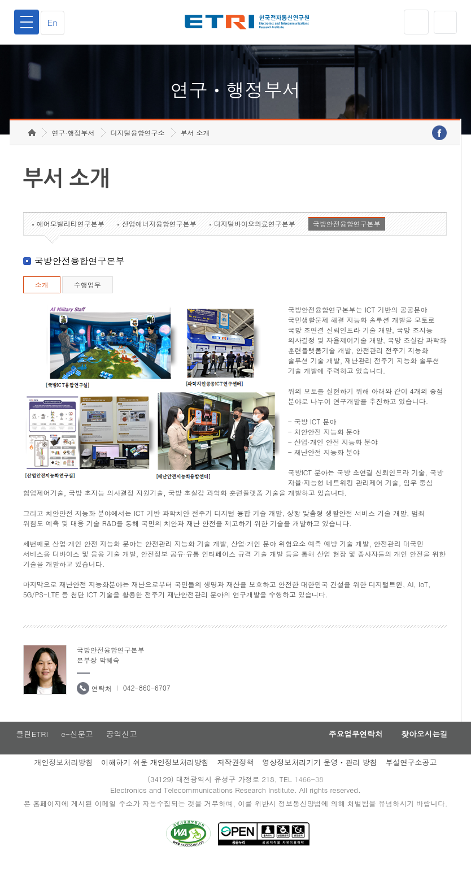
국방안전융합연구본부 (347, 241)
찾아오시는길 (421, 752)
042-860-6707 (147, 705)
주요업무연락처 (346, 752)
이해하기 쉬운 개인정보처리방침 (155, 780)
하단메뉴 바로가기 (0, 0)
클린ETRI (30, 752)
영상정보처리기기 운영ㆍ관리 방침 (319, 780)
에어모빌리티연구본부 (70, 241)
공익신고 (123, 752)
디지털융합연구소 (138, 150)
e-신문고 (77, 752)
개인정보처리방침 (63, 780)
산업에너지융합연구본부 (159, 241)
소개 (42, 302)
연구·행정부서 (73, 150)
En (55, 22)
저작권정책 (235, 780)
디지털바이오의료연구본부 (254, 241)
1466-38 (311, 798)
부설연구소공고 (411, 780)
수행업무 (87, 302)
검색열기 (444, 22)
